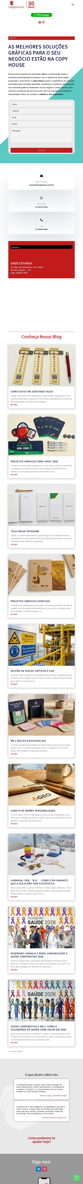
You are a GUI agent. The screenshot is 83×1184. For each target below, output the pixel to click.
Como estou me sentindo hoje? (32, 391)
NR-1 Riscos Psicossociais (28, 740)
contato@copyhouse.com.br (41, 185)
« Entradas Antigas (15, 1051)
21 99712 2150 (41, 207)
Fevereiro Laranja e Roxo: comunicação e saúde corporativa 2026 (39, 955)
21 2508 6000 (41, 229)
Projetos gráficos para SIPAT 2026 (34, 461)
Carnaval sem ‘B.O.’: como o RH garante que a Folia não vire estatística (39, 882)
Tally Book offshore (25, 531)
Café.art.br (22, 1107)
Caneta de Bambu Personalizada (33, 810)
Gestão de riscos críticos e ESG (32, 670)
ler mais (14, 404)
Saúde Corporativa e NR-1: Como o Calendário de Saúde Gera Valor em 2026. (39, 1028)
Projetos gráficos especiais (30, 601)
